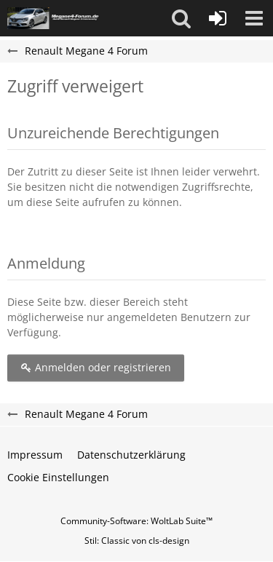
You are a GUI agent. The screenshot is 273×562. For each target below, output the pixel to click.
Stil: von (136, 540)
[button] (181, 18)
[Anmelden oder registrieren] (217, 18)
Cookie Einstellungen (58, 477)
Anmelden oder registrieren (95, 367)
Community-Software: (136, 521)
